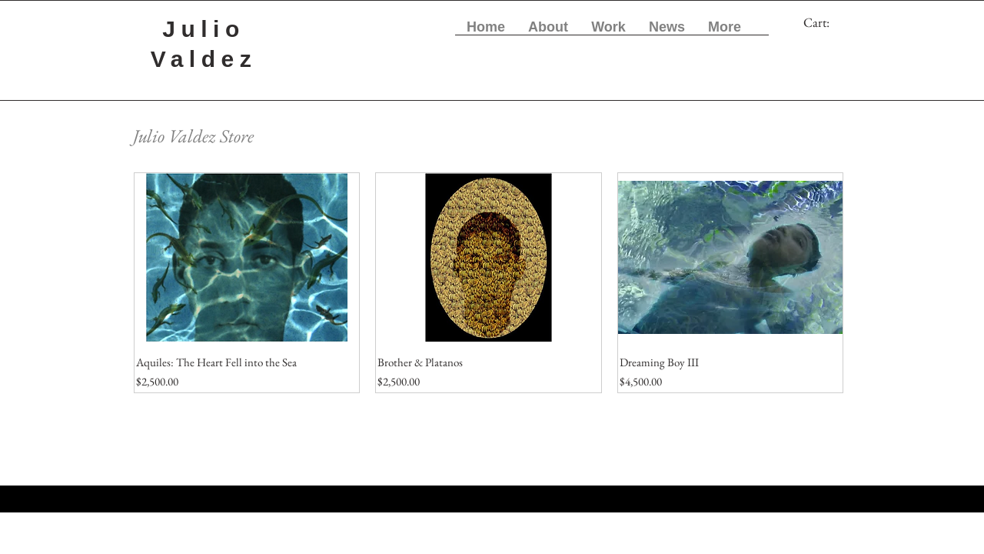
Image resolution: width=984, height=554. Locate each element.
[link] (827, 22)
